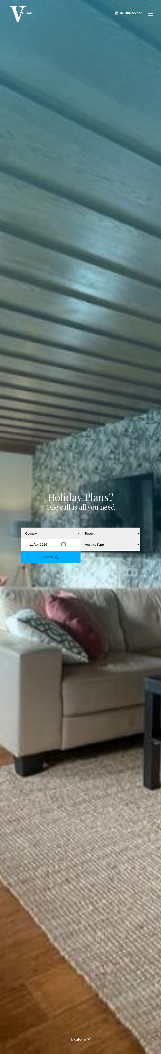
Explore (80, 1039)
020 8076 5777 (128, 13)
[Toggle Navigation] (150, 13)
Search (50, 557)
